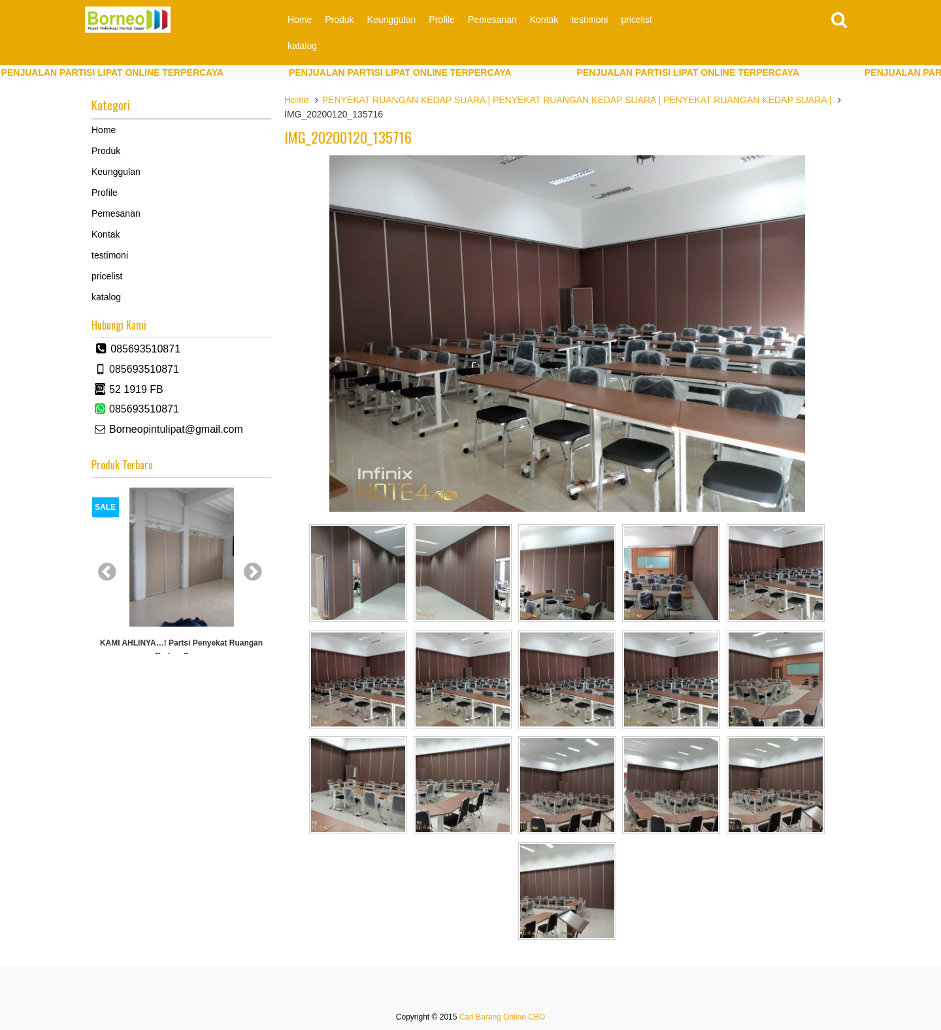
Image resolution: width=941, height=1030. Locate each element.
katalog (302, 45)
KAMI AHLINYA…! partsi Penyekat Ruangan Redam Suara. (181, 649)
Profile (442, 19)
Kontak (544, 19)
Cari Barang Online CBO (502, 1017)
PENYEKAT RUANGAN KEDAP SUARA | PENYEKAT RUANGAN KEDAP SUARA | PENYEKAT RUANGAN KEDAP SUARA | (577, 100)
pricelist (636, 19)
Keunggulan (391, 19)
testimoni (589, 19)
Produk (339, 19)
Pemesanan (492, 19)
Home (300, 19)
